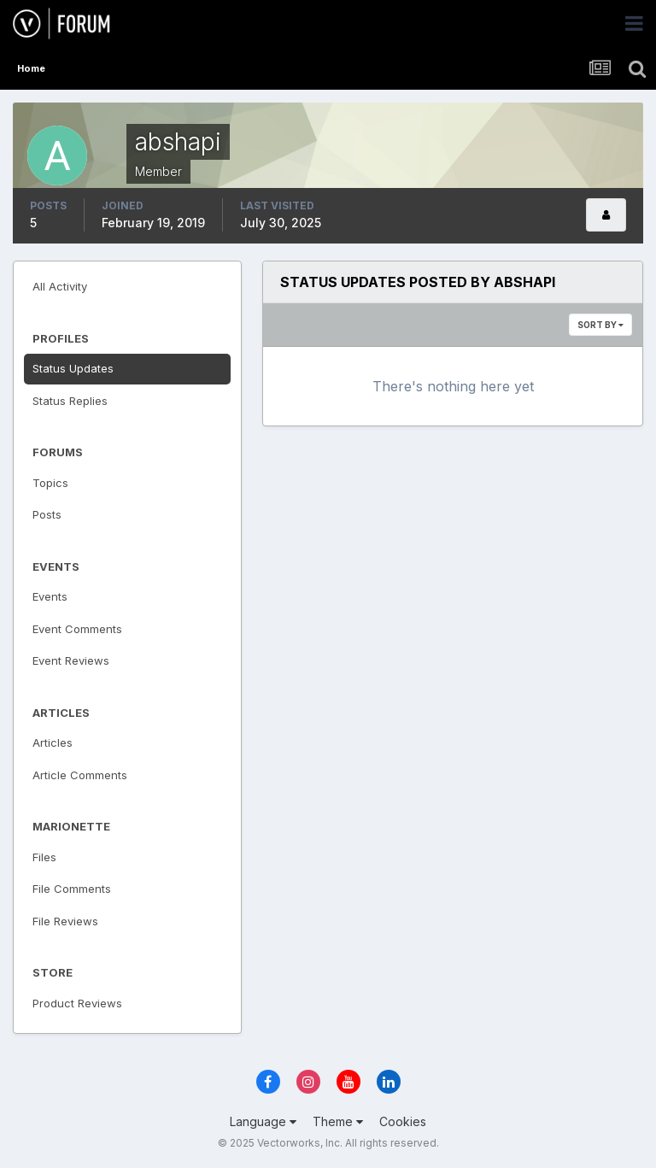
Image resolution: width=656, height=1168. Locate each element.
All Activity (59, 286)
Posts (47, 514)
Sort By (600, 325)
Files (44, 857)
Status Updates (73, 368)
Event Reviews (70, 660)
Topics (50, 483)
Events (49, 596)
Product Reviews (77, 1003)
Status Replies (70, 401)
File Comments (71, 888)
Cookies (402, 1121)
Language (263, 1121)
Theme (338, 1121)
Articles (52, 742)
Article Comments (79, 775)
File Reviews (65, 921)
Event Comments (77, 629)
